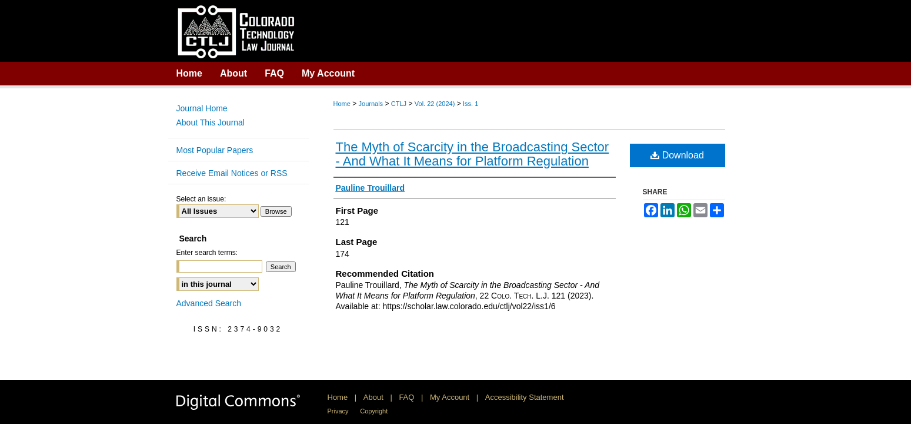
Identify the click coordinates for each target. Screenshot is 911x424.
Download (677, 155)
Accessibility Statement (524, 397)
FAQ (406, 397)
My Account (449, 397)
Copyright (374, 411)
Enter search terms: (207, 253)
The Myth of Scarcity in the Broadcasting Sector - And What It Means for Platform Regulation (472, 154)
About (373, 397)
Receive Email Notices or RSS (232, 173)
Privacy (338, 411)
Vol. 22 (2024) (435, 103)
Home (342, 103)
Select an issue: (201, 199)
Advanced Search (209, 303)
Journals (371, 103)
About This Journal (210, 122)
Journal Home (202, 108)
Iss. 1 (470, 103)
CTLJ (398, 103)
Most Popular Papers (214, 150)
